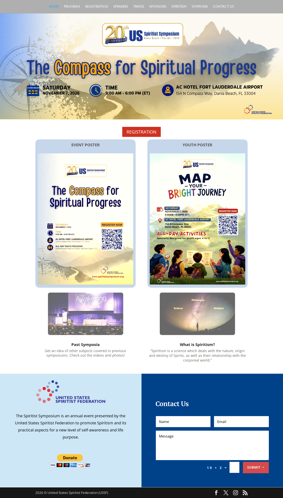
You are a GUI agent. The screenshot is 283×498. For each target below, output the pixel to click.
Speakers (120, 6)
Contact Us (223, 6)
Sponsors (157, 6)
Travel (138, 6)
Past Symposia (85, 344)
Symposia (200, 6)
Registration (96, 6)
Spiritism (179, 6)
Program (72, 6)
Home (54, 6)
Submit (253, 467)
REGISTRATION (141, 132)
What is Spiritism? (197, 344)
